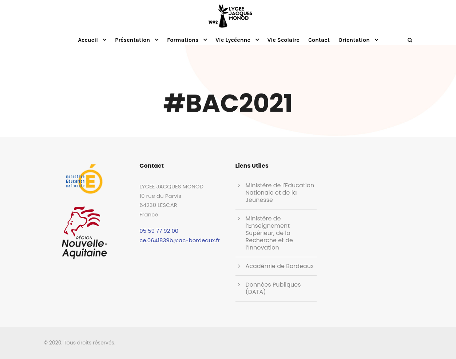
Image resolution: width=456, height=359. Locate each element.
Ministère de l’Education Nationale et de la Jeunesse (280, 192)
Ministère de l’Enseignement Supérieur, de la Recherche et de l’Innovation (269, 233)
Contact (319, 39)
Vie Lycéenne (232, 39)
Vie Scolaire (283, 39)
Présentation (132, 39)
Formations (182, 39)
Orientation (354, 39)
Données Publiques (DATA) (273, 288)
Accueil (88, 39)
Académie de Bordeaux (280, 266)
